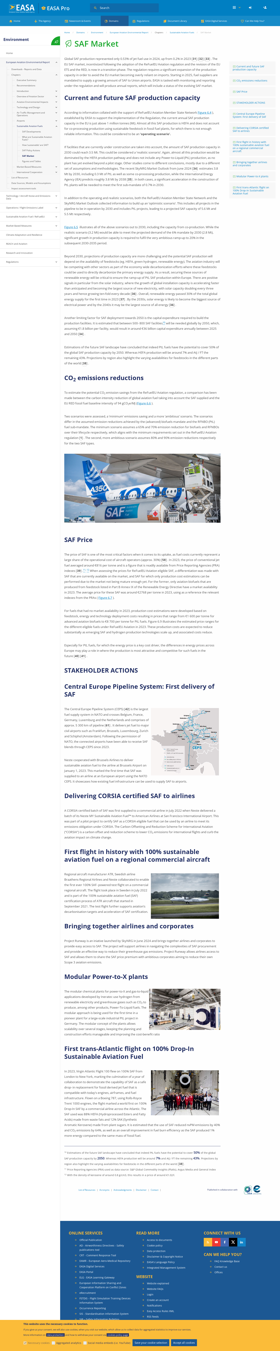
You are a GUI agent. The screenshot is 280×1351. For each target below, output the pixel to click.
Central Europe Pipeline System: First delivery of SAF (249, 115)
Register (265, 7)
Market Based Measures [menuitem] (19, 225)
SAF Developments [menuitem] (31, 131)
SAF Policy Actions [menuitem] (31, 150)
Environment (97, 32)
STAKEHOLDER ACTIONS (250, 102)
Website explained (158, 1283)
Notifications (154, 1305)
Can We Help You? (254, 21)
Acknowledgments (123, 1189)
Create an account (158, 1300)
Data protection (156, 1251)
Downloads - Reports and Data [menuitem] (26, 69)
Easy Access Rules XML (160, 1311)
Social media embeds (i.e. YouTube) (109, 1343)
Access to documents (159, 1240)
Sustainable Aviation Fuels (182, 32)
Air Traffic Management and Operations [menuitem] (31, 114)
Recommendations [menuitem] (26, 85)
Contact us (220, 1266)
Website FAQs (155, 1289)
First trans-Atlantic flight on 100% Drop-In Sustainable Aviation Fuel (251, 190)
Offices (218, 1272)
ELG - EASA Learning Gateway (96, 1277)
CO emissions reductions (251, 81)
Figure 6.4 (204, 112)
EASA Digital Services (216, 21)
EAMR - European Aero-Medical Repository (104, 1261)
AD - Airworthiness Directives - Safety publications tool (101, 1247)
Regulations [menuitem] (12, 261)
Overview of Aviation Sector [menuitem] (30, 96)
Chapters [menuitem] (16, 74)
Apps (236, 7)
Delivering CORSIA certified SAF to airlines (251, 129)
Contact (154, 1189)
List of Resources (87, 1189)
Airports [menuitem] (21, 120)
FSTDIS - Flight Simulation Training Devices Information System (105, 1300)
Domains (113, 21)
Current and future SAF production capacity (248, 68)
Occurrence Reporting (92, 1308)
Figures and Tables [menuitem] (31, 161)
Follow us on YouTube (216, 1242)
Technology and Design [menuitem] (28, 107)
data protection (55, 1335)
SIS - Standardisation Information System (104, 1313)
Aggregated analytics (68, 1343)
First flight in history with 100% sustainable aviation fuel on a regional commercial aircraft (251, 146)
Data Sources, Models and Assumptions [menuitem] (31, 183)
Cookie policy (154, 1245)
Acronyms (104, 1189)
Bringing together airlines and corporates (250, 163)
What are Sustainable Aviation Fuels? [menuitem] (37, 138)
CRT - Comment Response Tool (97, 1255)
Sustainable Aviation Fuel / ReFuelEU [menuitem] (25, 216)
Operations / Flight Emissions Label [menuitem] (24, 207)
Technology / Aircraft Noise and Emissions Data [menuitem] (28, 197)
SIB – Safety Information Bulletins (99, 1319)
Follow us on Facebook (225, 1242)
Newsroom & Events (80, 21)
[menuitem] (251, 7)
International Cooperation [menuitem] (29, 172)
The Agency (45, 21)
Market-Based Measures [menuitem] (29, 166)
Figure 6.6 (144, 403)
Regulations (143, 21)
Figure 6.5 (71, 227)
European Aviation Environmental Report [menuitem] (28, 62)
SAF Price (241, 91)
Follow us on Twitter (233, 1242)
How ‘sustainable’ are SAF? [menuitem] (35, 145)
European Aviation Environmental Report (129, 32)
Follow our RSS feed (208, 1242)
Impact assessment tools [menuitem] (23, 188)
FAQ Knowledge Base (227, 1261)
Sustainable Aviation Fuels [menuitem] (30, 126)
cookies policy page (118, 1335)
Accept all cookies (184, 1342)
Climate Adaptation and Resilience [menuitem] (24, 234)
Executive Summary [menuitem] (26, 80)
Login (251, 7)
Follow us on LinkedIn (241, 1242)
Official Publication (90, 1240)
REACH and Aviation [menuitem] (16, 243)
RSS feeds (153, 1316)
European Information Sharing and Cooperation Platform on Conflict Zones (102, 1285)
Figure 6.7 (105, 598)
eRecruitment (87, 1293)
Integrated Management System (166, 1267)
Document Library (177, 21)
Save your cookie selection (151, 1342)
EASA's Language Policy (161, 1262)
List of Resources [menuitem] (19, 177)
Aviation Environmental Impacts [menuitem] (32, 101)
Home (17, 21)
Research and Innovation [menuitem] (19, 252)
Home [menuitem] (9, 53)
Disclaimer (141, 1189)
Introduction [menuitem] (23, 91)
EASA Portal (86, 1272)
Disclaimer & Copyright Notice (165, 1256)
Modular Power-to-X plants (252, 176)
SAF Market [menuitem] (28, 155)
